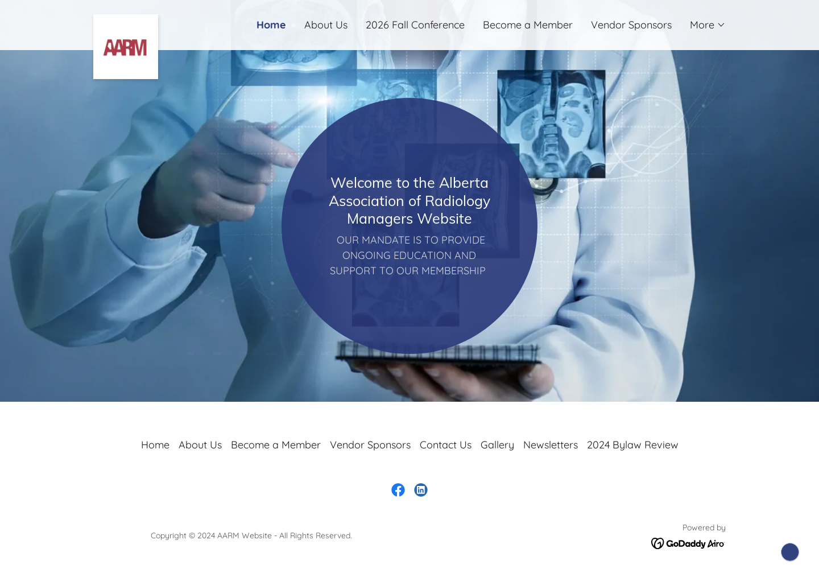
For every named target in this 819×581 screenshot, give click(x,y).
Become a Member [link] (528, 24)
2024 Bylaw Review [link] (633, 444)
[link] (172, 19)
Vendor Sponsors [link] (631, 24)
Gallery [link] (497, 444)
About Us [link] (326, 24)
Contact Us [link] (445, 444)
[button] (708, 25)
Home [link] (271, 24)
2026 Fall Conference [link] (415, 24)
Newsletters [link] (550, 444)
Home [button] (155, 444)
